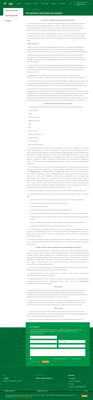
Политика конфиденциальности (78, 387)
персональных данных (76, 358)
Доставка (27, 3)
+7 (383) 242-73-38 (41, 391)
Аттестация (44, 3)
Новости (53, 3)
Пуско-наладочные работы (12, 15)
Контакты (62, 3)
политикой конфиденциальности (59, 358)
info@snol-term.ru (35, 171)
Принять (84, 396)
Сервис (36, 3)
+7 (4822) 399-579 (8, 391)
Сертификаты (72, 379)
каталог (19, 3)
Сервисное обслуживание (11, 10)
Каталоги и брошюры (75, 381)
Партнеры (71, 384)
